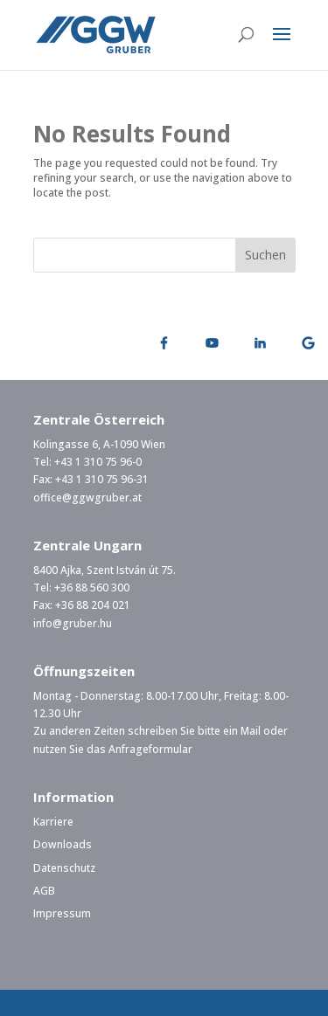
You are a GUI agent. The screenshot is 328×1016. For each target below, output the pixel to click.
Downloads (62, 844)
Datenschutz (64, 867)
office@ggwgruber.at (87, 497)
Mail (251, 730)
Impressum (62, 913)
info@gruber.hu (72, 623)
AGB (44, 890)
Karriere (53, 821)
